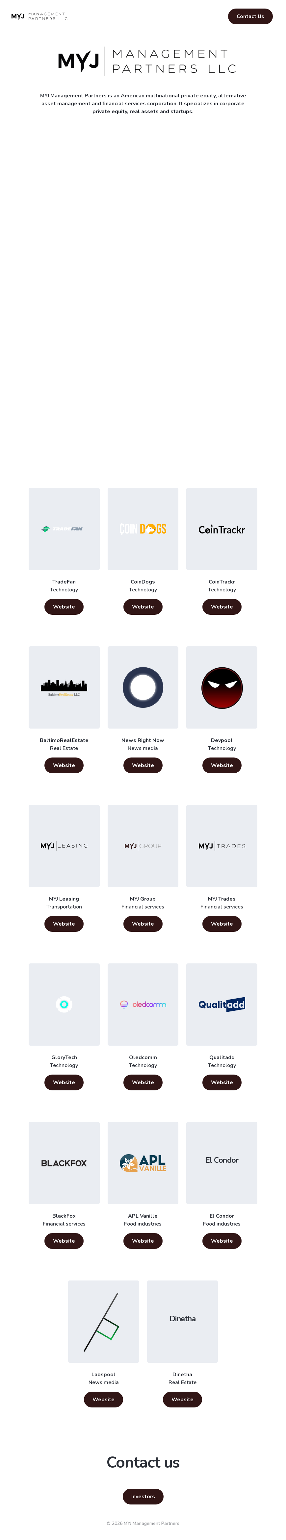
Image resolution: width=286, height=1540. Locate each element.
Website (64, 606)
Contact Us (250, 16)
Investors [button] (143, 1496)
